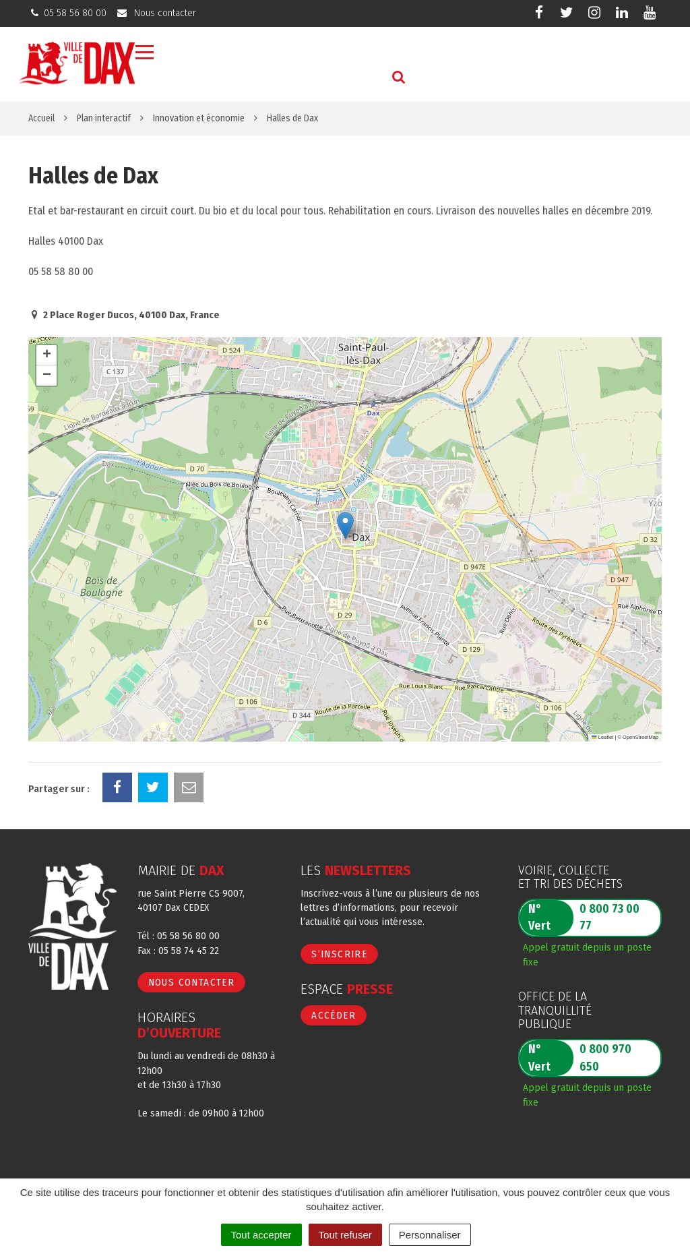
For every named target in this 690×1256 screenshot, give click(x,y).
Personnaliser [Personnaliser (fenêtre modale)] (430, 1234)
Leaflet (602, 737)
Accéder (333, 1015)
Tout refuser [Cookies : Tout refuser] (345, 1234)
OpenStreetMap (640, 737)
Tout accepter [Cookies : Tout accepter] (261, 1234)
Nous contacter (191, 982)
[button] (345, 525)
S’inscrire (339, 954)
